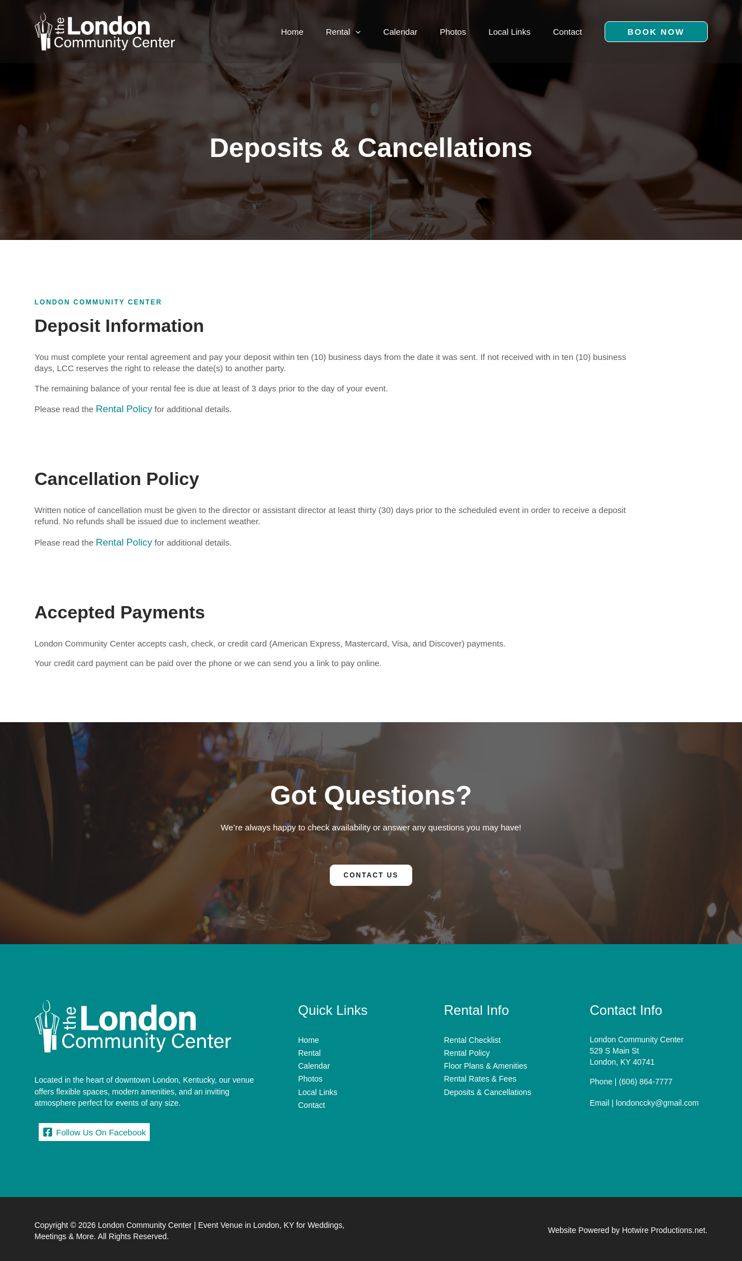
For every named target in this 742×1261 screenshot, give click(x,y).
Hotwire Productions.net (664, 1227)
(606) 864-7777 (645, 1077)
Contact (311, 1092)
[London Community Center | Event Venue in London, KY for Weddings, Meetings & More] (105, 30)
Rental (309, 1047)
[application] (380, 31)
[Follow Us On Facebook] (94, 1129)
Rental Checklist (472, 1036)
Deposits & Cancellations (488, 1081)
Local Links (318, 1081)
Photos (310, 1069)
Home (308, 1036)
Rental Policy (120, 408)
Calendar (314, 1058)
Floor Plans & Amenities (486, 1058)
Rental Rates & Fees (480, 1069)
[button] (656, 31)
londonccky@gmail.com (657, 1097)
